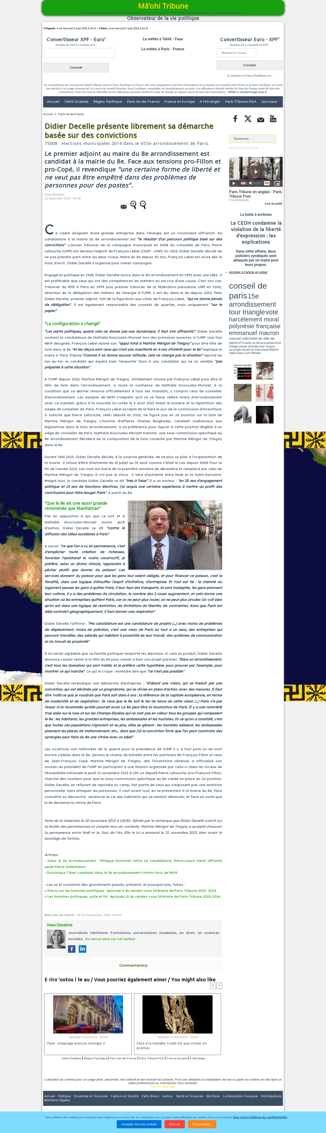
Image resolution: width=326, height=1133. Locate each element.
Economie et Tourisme (86, 1102)
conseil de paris (243, 281)
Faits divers (139, 1102)
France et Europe (180, 101)
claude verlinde (261, 295)
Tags (172, 1092)
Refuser (174, 1124)
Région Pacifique (108, 101)
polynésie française (267, 289)
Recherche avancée (242, 148)
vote (274, 285)
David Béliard (243, 297)
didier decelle (113, 915)
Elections (194, 1102)
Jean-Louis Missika (258, 297)
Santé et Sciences (173, 1102)
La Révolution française (219, 1102)
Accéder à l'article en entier (244, 270)
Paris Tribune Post (241, 101)
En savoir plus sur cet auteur (110, 939)
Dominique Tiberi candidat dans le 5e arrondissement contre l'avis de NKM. (112, 872)
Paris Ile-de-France (144, 101)
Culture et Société (116, 1102)
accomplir (278, 295)
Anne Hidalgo (252, 295)
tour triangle (262, 285)
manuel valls (259, 293)
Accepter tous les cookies (139, 1124)
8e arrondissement (89, 915)
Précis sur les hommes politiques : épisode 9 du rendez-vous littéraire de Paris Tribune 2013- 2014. (132, 890)
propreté (245, 295)
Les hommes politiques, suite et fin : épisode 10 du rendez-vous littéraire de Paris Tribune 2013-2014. (134, 896)
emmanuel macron (241, 292)
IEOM (232, 92)
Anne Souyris (271, 295)
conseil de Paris (234, 297)
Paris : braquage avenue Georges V (75, 1044)
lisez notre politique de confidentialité (260, 1117)
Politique (62, 1102)
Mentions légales (270, 1102)
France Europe (196, 1058)
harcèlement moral (241, 289)
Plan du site (158, 1092)
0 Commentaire (238, 198)
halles (250, 297)
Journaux (269, 101)
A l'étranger (210, 101)
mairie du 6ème (237, 295)
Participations (246, 1102)
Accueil (53, 101)
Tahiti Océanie (77, 101)
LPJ (230, 295)
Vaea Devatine (54, 194)
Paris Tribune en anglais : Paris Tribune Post (253, 193)
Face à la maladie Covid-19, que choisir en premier (177, 1044)
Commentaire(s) (133, 965)
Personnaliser (202, 1124)
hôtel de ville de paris (273, 293)
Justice (154, 1102)
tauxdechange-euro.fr (253, 92)
